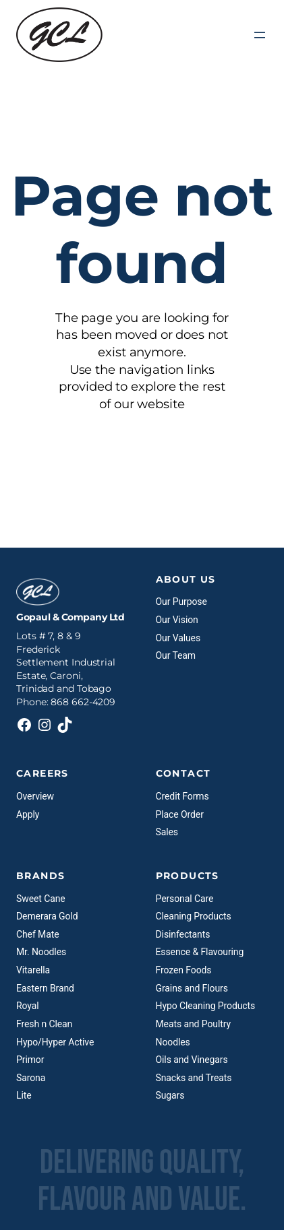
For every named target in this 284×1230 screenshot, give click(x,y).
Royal (27, 1005)
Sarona (30, 1077)
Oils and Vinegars (192, 1059)
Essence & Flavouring (200, 951)
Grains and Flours (192, 988)
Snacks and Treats (194, 1077)
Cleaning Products (193, 916)
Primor (30, 1059)
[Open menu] (260, 35)
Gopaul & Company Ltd (70, 617)
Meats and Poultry (193, 1023)
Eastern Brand (45, 988)
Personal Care (185, 898)
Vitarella (33, 970)
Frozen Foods (184, 970)
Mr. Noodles (41, 951)
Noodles (173, 1042)
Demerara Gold (47, 916)
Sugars (170, 1095)
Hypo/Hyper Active (55, 1042)
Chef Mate (37, 934)
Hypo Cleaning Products (206, 1005)
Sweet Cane (40, 898)
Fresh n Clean (44, 1023)
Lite (24, 1095)
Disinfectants (183, 934)
